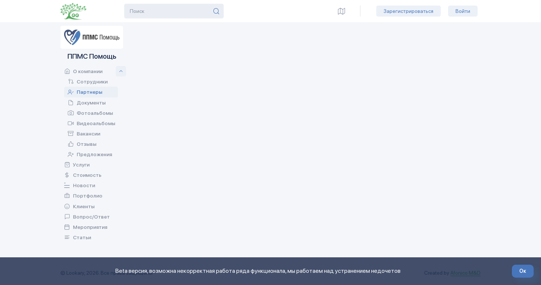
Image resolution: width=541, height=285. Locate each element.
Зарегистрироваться (408, 11)
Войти (463, 11)
